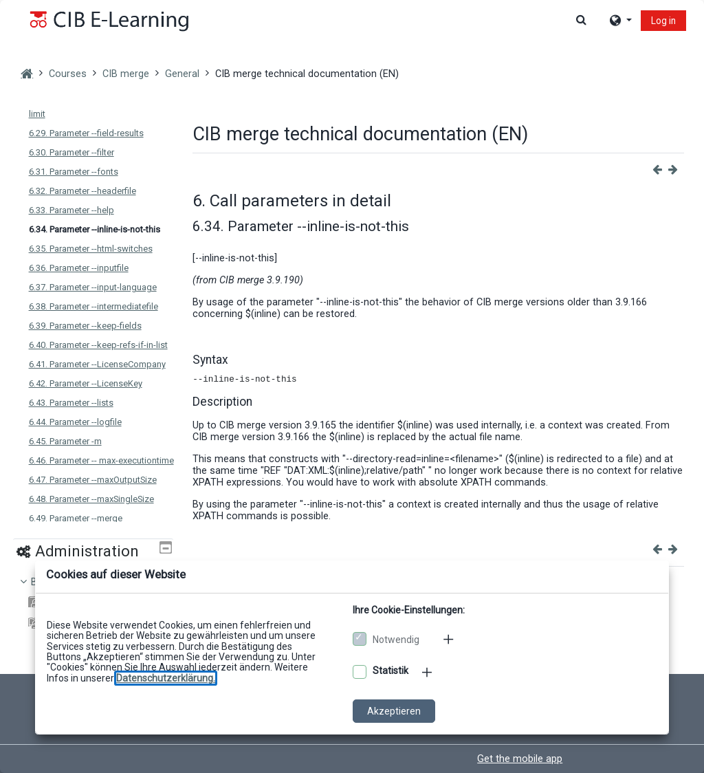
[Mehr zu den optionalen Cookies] (428, 672)
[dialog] (352, 386)
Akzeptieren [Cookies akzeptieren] (394, 711)
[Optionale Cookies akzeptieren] (359, 672)
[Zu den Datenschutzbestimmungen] (165, 678)
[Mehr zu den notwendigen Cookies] (449, 639)
